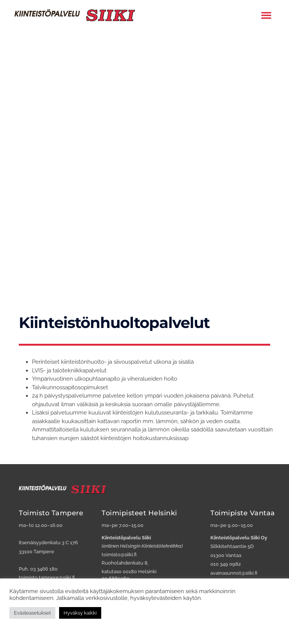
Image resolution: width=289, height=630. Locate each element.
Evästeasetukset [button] (32, 613)
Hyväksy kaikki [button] (80, 613)
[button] (266, 14)
